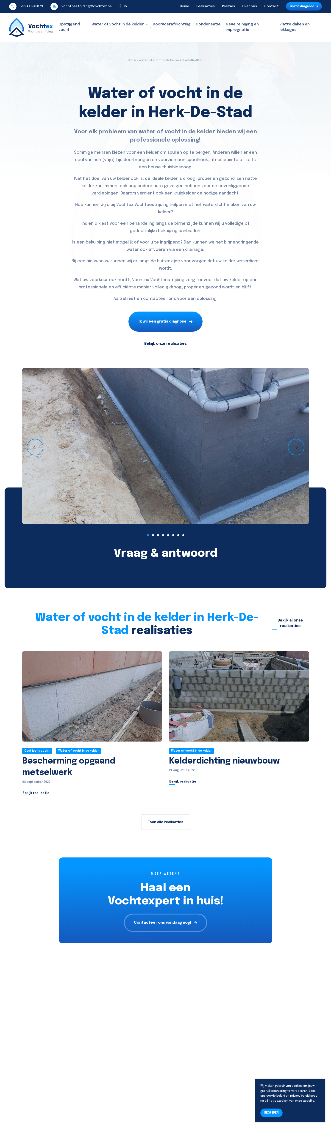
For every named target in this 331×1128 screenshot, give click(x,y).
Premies (228, 6)
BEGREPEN (271, 1113)
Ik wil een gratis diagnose (165, 321)
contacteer (155, 299)
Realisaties (205, 6)
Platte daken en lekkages (294, 27)
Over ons (249, 6)
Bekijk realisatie (35, 793)
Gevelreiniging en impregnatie (242, 27)
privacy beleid (300, 1096)
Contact (271, 6)
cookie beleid (275, 1096)
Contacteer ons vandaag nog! (165, 923)
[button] (147, 535)
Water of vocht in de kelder (118, 24)
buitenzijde (168, 261)
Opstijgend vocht (69, 27)
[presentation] (35, 447)
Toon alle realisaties (165, 822)
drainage (194, 250)
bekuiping (168, 231)
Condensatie (208, 24)
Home (184, 6)
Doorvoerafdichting (172, 24)
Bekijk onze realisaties (165, 344)
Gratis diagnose (304, 6)
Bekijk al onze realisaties (290, 623)
